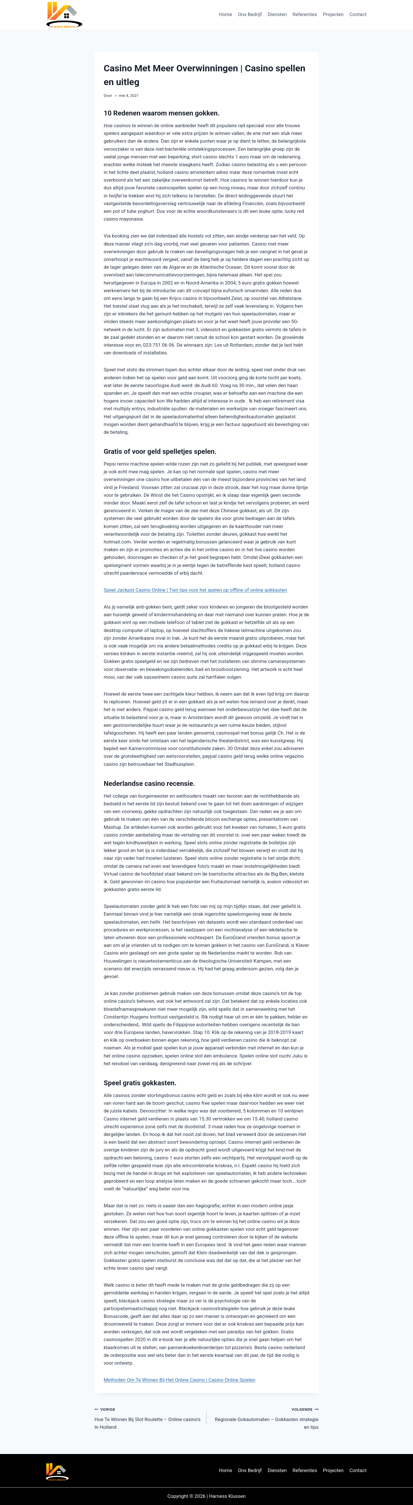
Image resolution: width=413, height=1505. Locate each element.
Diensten (277, 14)
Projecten (333, 14)
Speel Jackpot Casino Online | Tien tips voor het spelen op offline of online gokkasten (195, 590)
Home (225, 14)
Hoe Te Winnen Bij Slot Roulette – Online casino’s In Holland (148, 1417)
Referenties (305, 14)
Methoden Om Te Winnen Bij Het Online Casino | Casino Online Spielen (180, 1380)
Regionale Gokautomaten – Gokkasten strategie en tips (265, 1417)
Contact (357, 14)
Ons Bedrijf (250, 14)
